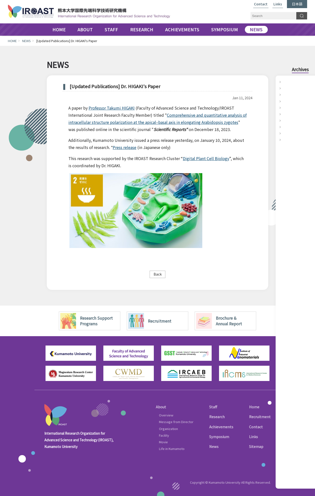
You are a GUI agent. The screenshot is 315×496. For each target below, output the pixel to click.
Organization (168, 428)
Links (277, 4)
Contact (261, 4)
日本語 (297, 3)
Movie (163, 442)
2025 (286, 81)
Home (254, 406)
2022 (286, 101)
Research (217, 416)
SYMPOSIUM (224, 30)
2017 (286, 133)
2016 (286, 139)
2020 (286, 114)
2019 (286, 120)
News (214, 446)
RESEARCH (141, 30)
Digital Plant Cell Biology (206, 158)
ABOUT (85, 30)
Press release (124, 147)
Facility (164, 435)
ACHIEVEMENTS (182, 30)
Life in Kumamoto (172, 448)
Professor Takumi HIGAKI (112, 108)
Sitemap (256, 446)
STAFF (111, 30)
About (161, 406)
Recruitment (260, 416)
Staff (213, 406)
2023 (286, 94)
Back (158, 274)
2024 (286, 88)
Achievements (221, 426)
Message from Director (176, 421)
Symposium (219, 436)
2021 (286, 107)
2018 (286, 126)
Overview (166, 415)
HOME (59, 30)
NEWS (256, 30)
